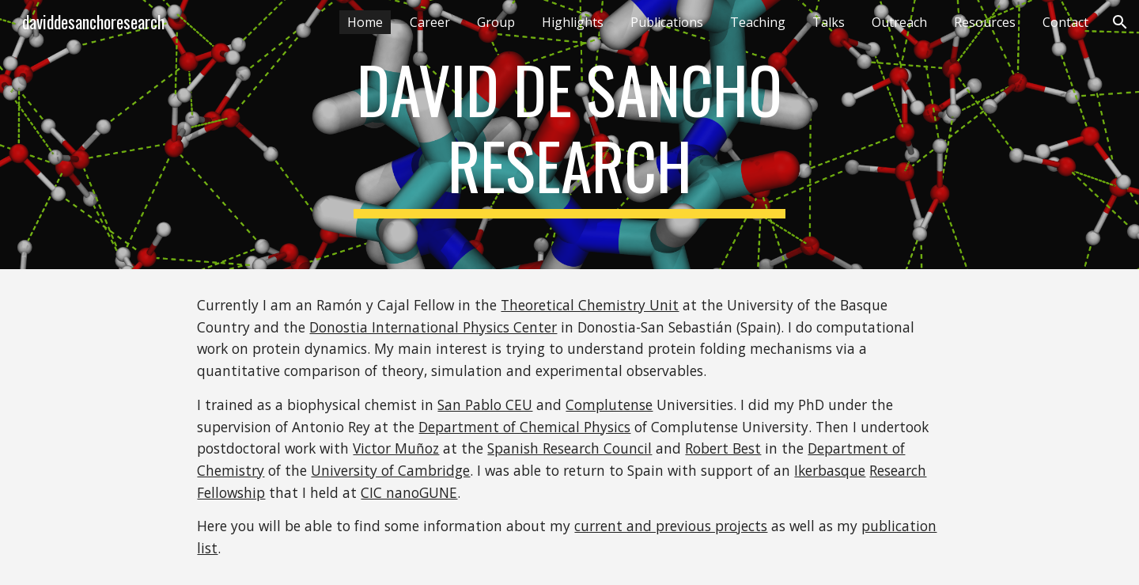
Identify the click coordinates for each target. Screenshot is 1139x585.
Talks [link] (828, 22)
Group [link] (496, 22)
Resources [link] (985, 22)
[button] (1120, 22)
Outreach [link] (899, 22)
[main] (569, 134)
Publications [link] (666, 22)
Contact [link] (1065, 22)
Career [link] (430, 22)
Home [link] (365, 22)
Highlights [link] (573, 22)
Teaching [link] (757, 22)
